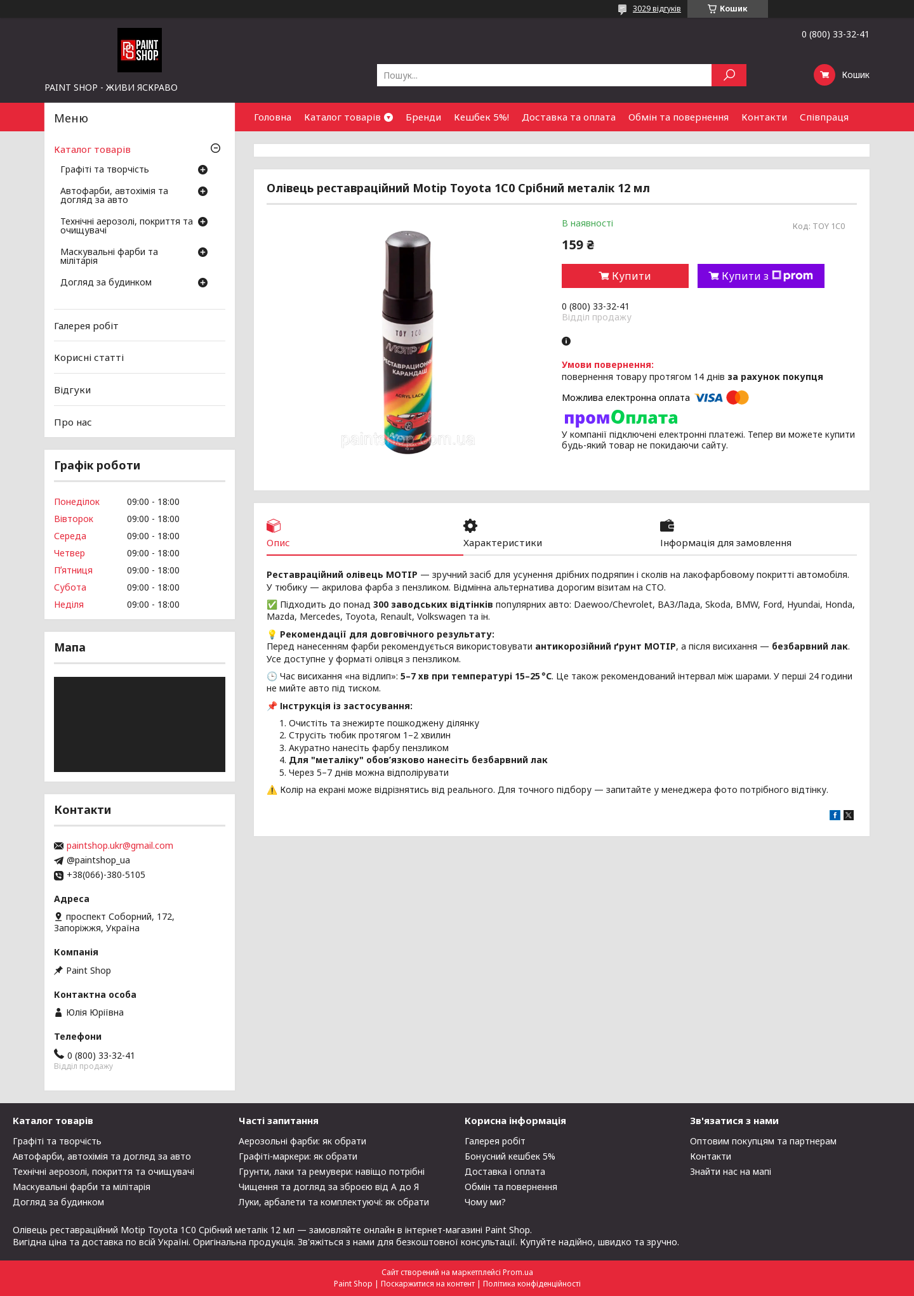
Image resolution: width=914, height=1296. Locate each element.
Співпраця (824, 116)
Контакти (764, 116)
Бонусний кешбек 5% (510, 1156)
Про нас (73, 421)
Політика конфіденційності (532, 1283)
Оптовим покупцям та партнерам (763, 1141)
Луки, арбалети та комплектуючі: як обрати (334, 1202)
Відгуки (72, 389)
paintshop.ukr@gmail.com (120, 845)
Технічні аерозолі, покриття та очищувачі (126, 226)
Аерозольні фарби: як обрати (302, 1141)
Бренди (423, 116)
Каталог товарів (342, 116)
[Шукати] (729, 75)
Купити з (767, 276)
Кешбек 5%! (481, 116)
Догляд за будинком (106, 283)
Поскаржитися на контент (428, 1283)
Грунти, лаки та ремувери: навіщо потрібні (332, 1171)
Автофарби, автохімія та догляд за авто (114, 196)
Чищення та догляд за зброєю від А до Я (329, 1187)
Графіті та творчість (104, 170)
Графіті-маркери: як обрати (298, 1156)
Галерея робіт (86, 325)
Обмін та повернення (678, 116)
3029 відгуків (657, 8)
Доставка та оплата (569, 116)
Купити (631, 276)
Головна (272, 116)
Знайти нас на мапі (730, 1171)
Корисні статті (89, 357)
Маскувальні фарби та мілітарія (109, 256)
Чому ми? (485, 1202)
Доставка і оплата (505, 1171)
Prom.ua (518, 1272)
